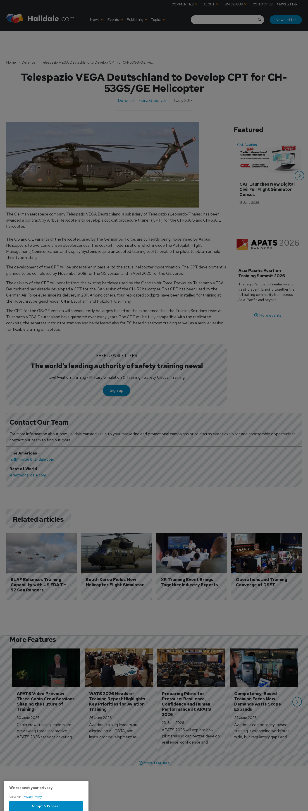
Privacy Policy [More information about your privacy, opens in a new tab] (32, 809)
